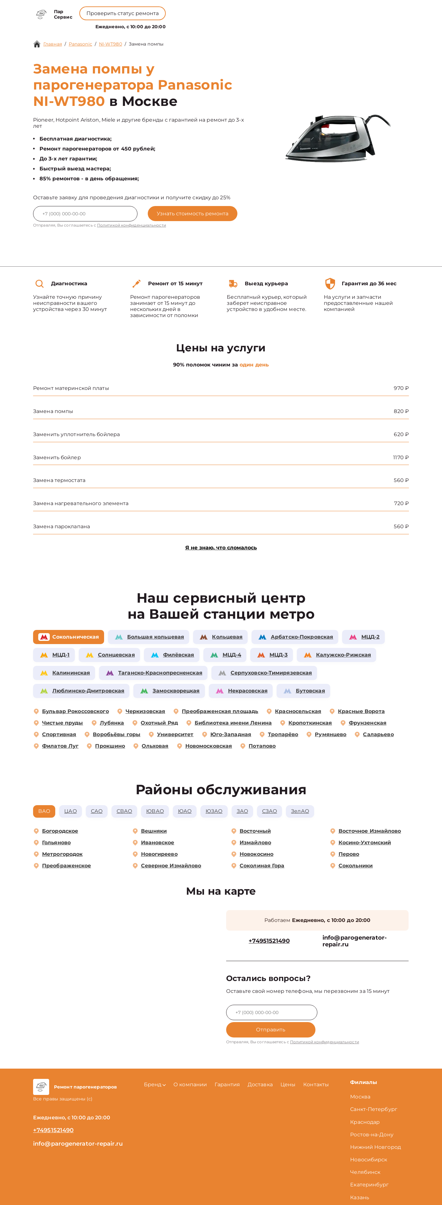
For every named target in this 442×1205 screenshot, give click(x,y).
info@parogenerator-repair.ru (355, 942)
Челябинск (365, 1156)
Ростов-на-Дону (371, 1118)
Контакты (250, 25)
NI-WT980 (110, 44)
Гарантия (227, 1068)
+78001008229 (180, 9)
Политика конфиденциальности (221, 1192)
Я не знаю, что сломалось (221, 548)
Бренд (159, 25)
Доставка (260, 1068)
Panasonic (80, 44)
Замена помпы (146, 44)
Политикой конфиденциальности (131, 225)
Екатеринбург (369, 1169)
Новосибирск (368, 1143)
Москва (360, 1080)
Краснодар (365, 1105)
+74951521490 (231, 9)
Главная (52, 44)
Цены (224, 25)
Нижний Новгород (375, 1131)
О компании (193, 25)
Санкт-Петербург (373, 1093)
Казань (359, 1181)
